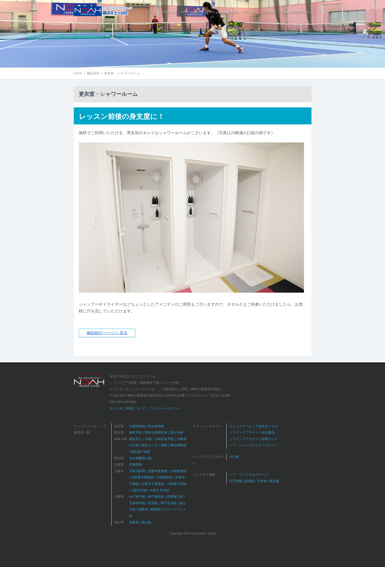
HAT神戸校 (137, 496)
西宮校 (153, 503)
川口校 (234, 457)
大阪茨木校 (139, 490)
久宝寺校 (235, 481)
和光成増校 (156, 426)
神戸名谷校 (168, 503)
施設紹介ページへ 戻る (107, 333)
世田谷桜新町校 (156, 432)
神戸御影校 (156, 496)
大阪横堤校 (178, 471)
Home (78, 73)
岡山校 (146, 522)
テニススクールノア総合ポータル (253, 426)
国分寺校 (176, 432)
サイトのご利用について (127, 408)
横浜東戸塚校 (140, 452)
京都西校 (135, 464)
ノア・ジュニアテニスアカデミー (253, 445)
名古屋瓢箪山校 (140, 458)
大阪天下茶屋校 (152, 484)
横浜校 (274, 481)
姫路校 (143, 509)
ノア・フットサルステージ (248, 474)
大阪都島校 (164, 477)
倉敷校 (134, 522)
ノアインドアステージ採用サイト (253, 439)
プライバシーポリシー (165, 408)
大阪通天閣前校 (142, 477)
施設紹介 (93, 73)
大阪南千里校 (176, 484)
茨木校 (262, 481)
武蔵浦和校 (137, 426)
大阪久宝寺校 (159, 490)
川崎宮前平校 (164, 439)
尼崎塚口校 (175, 496)
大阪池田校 (137, 471)
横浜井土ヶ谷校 (140, 439)
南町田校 (135, 432)
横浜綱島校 (178, 445)
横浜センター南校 (154, 445)
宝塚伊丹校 (137, 503)
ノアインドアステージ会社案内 (252, 432)
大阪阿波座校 (157, 471)
